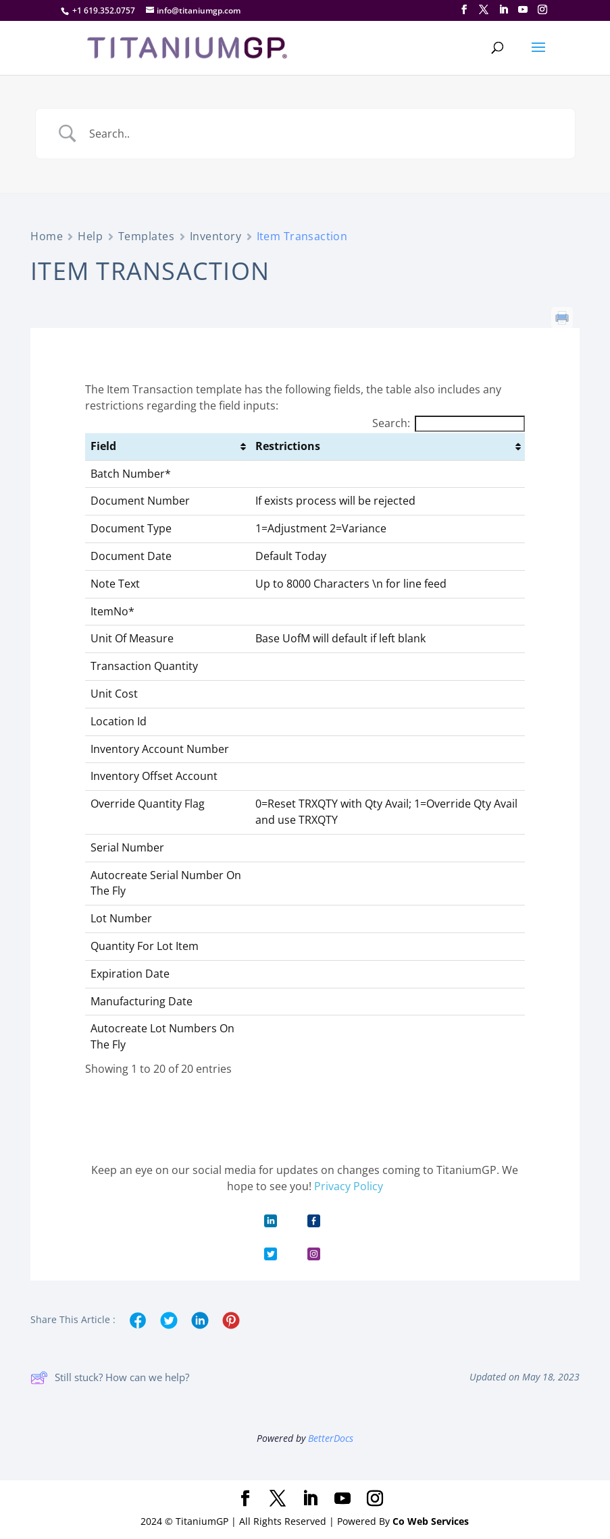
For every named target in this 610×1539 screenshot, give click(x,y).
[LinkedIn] (503, 10)
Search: (448, 423)
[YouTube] (523, 10)
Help (90, 236)
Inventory (216, 236)
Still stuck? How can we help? (109, 1378)
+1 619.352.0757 (103, 10)
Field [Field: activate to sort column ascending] (103, 446)
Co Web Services (430, 1521)
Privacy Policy (348, 1186)
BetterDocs (330, 1438)
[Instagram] (542, 10)
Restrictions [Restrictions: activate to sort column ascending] (287, 446)
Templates (146, 236)
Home (46, 236)
